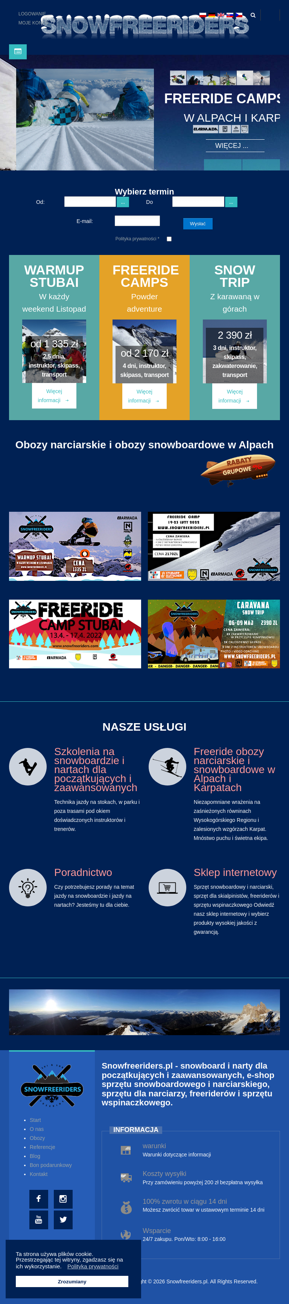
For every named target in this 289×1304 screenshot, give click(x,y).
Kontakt (38, 1174)
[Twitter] (64, 1220)
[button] (63, 1267)
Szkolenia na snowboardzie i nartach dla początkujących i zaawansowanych (95, 769)
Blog (35, 1156)
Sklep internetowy (235, 872)
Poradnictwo (83, 872)
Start (35, 1120)
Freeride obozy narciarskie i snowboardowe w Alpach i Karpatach (234, 769)
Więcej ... (231, 145)
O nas (37, 1129)
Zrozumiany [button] (72, 1281)
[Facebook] (39, 1199)
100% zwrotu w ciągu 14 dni (185, 1201)
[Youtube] (39, 1220)
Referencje (42, 1147)
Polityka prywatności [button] (93, 1266)
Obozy (37, 1138)
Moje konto (33, 23)
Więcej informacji (53, 395)
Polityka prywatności (138, 238)
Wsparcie (157, 1231)
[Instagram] (64, 1199)
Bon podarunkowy (51, 1165)
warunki (154, 1146)
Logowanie (32, 14)
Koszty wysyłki (164, 1173)
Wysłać (198, 223)
